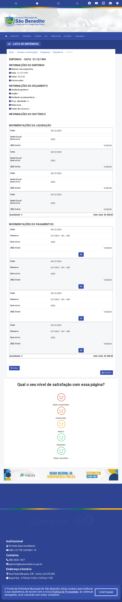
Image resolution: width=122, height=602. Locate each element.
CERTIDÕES (68, 36)
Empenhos (58, 52)
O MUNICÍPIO (14, 36)
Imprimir (106, 372)
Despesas (45, 52)
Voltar (14, 368)
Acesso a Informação (27, 52)
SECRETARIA (27, 36)
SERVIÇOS (38, 36)
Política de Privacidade (65, 591)
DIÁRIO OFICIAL (56, 36)
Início (11, 52)
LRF (46, 36)
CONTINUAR (106, 592)
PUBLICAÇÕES (80, 36)
